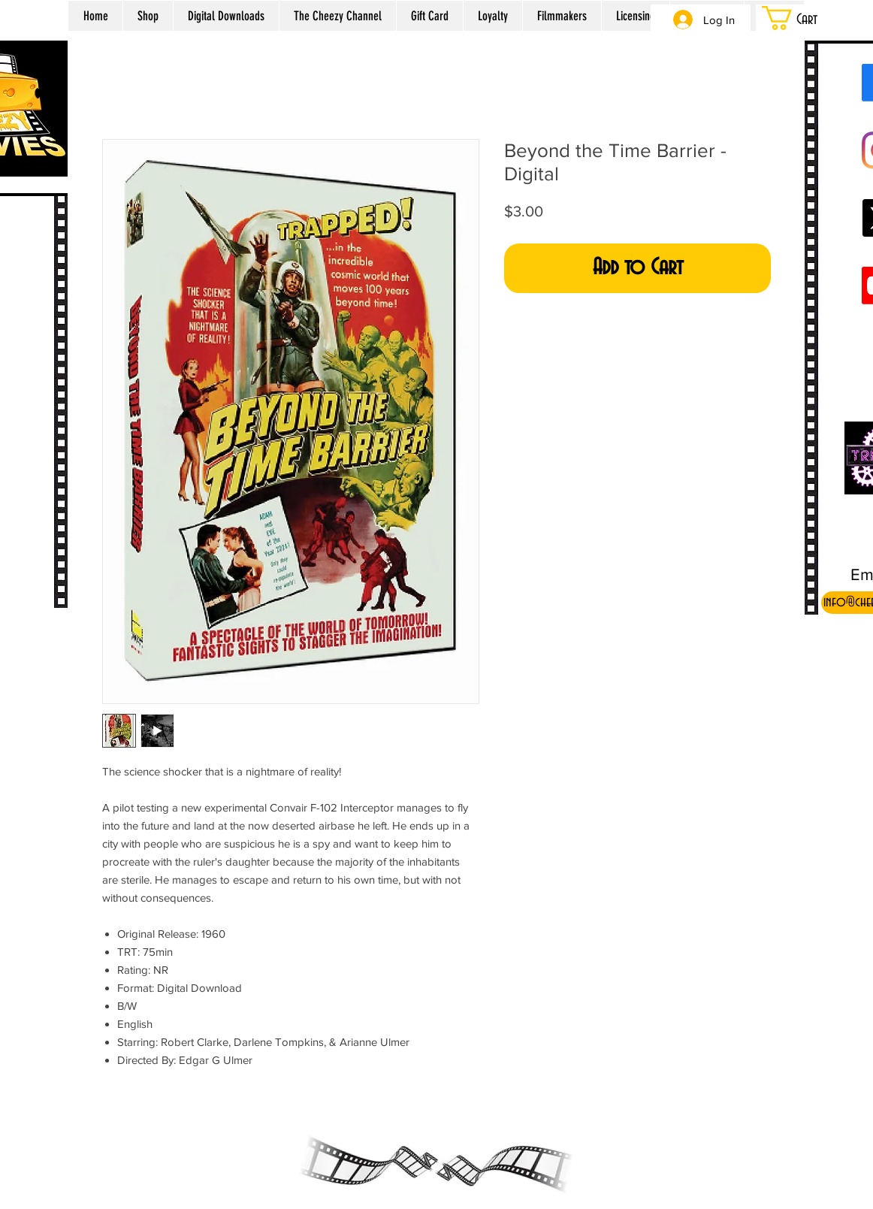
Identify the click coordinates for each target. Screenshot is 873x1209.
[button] (808, 18)
